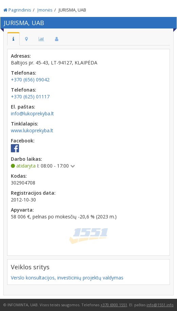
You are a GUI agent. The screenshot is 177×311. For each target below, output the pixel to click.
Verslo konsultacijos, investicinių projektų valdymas (67, 277)
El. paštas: (23, 106)
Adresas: (21, 56)
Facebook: (23, 140)
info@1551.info (160, 304)
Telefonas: (23, 73)
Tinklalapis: (24, 123)
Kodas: (19, 176)
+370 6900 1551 (113, 304)
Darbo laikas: (26, 159)
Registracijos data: (33, 193)
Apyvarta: (22, 210)
